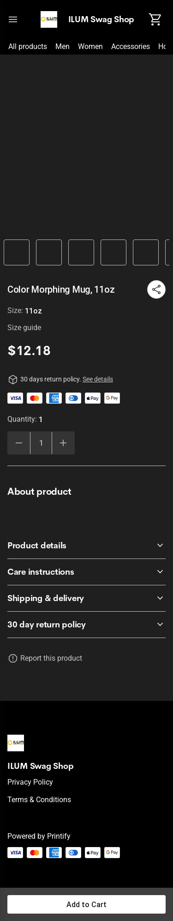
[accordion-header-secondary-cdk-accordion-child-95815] (86, 598)
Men (62, 46)
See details (98, 379)
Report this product (51, 658)
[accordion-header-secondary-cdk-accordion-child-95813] (86, 546)
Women (90, 46)
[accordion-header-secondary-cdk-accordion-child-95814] (86, 572)
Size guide (24, 327)
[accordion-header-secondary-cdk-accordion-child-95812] (86, 625)
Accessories (130, 46)
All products (27, 46)
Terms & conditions (39, 799)
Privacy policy (30, 782)
